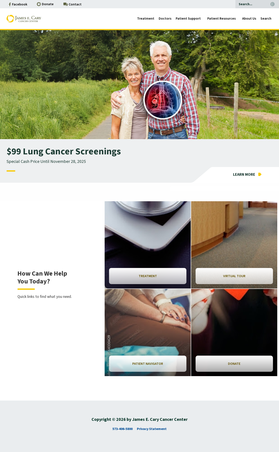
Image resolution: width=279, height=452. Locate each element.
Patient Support (188, 18)
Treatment (145, 18)
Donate (45, 4)
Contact (72, 4)
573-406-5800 (122, 428)
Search (265, 18)
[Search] (251, 4)
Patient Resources (221, 18)
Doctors (165, 18)
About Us (249, 18)
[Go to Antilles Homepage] (24, 18)
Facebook (18, 4)
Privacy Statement (152, 428)
